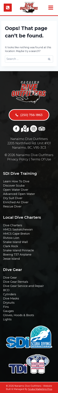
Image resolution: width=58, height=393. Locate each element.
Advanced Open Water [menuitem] (19, 194)
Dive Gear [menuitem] (10, 277)
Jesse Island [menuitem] (11, 258)
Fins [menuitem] (6, 307)
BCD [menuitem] (6, 290)
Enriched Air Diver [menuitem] (15, 202)
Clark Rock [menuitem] (10, 246)
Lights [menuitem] (7, 319)
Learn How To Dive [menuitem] (16, 181)
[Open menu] (50, 7)
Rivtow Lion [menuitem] (11, 238)
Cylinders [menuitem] (9, 294)
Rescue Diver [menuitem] (12, 206)
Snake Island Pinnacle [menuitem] (18, 250)
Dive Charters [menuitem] (12, 225)
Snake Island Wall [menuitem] (15, 242)
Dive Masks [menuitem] (11, 298)
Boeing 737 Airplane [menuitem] (17, 254)
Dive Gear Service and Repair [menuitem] (23, 286)
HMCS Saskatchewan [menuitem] (18, 229)
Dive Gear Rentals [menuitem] (15, 281)
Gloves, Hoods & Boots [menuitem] (18, 315)
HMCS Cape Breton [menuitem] (16, 233)
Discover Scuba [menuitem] (14, 185)
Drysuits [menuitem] (9, 302)
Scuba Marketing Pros (40, 389)
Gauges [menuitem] (8, 311)
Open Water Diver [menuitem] (15, 189)
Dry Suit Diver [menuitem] (12, 198)
